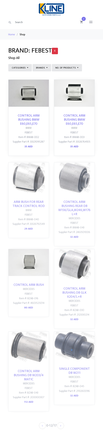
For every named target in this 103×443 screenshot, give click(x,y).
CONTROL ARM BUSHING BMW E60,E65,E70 (29, 120)
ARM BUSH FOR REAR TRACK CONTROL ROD (29, 208)
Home (11, 34)
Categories (19, 68)
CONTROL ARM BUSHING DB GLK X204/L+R (74, 297)
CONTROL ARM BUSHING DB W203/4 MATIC (29, 379)
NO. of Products (65, 68)
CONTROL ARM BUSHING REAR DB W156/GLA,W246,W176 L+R (74, 212)
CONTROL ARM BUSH (29, 289)
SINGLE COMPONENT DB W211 (74, 375)
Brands (41, 68)
